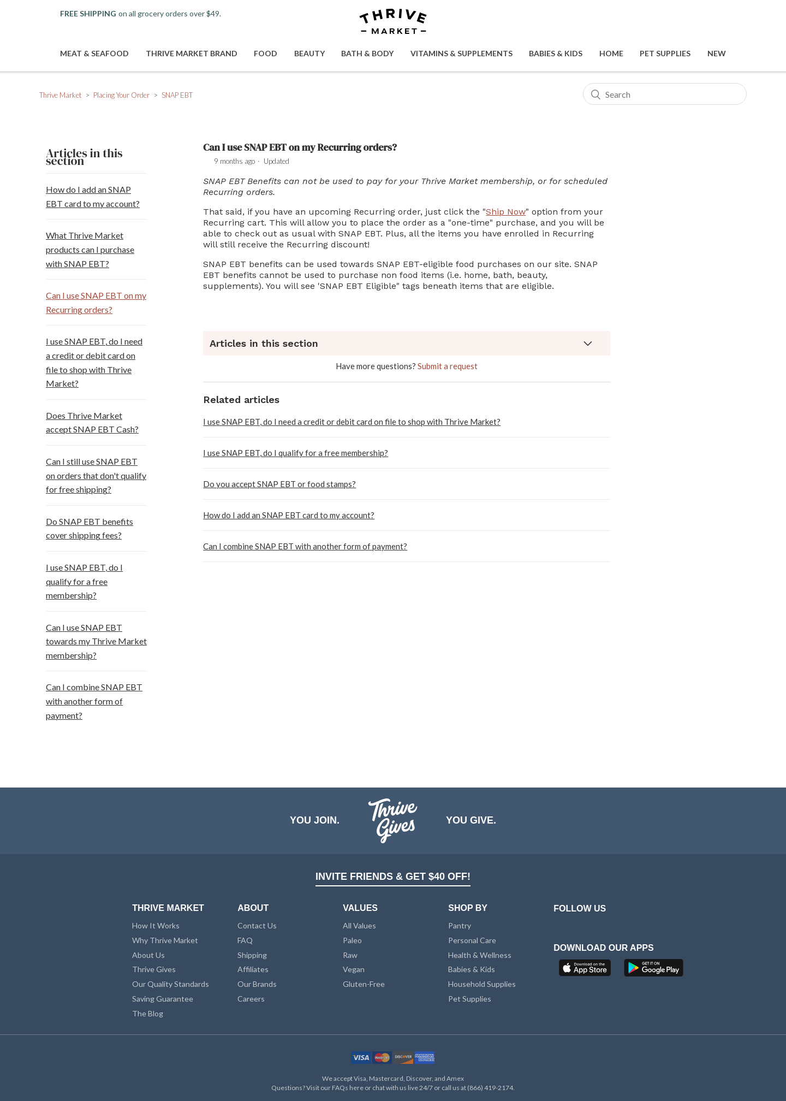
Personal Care (472, 940)
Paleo (352, 940)
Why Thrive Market (165, 940)
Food (265, 53)
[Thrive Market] (393, 22)
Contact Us (257, 925)
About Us (148, 955)
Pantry (459, 925)
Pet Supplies (665, 53)
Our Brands (257, 983)
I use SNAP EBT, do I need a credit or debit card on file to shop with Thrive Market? (94, 362)
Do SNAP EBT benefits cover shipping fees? (89, 528)
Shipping (252, 955)
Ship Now (506, 211)
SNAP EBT (177, 95)
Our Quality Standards (170, 983)
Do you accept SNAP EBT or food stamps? (279, 484)
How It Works (156, 925)
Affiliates (253, 969)
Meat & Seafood (94, 53)
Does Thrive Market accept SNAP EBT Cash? (92, 422)
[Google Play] (653, 971)
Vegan (354, 969)
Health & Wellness (479, 955)
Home (611, 53)
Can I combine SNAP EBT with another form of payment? (94, 701)
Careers (251, 998)
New (716, 53)
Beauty (309, 53)
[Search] (665, 94)
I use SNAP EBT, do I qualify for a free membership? (84, 581)
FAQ (245, 940)
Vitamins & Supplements (461, 53)
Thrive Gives (154, 969)
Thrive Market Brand (191, 53)
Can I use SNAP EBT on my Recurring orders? (96, 302)
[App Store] (586, 971)
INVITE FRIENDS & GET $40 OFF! (393, 876)
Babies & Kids (555, 53)
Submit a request (448, 366)
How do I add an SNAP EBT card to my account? (93, 196)
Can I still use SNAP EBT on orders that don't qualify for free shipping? (96, 475)
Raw (350, 955)
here (356, 1088)
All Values (359, 925)
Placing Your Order (121, 95)
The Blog (147, 1013)
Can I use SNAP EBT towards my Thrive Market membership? (96, 641)
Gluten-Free (364, 983)
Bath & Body (367, 53)
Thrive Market (60, 95)
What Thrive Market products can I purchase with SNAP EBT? (90, 249)
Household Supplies (482, 983)
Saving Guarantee (162, 998)
